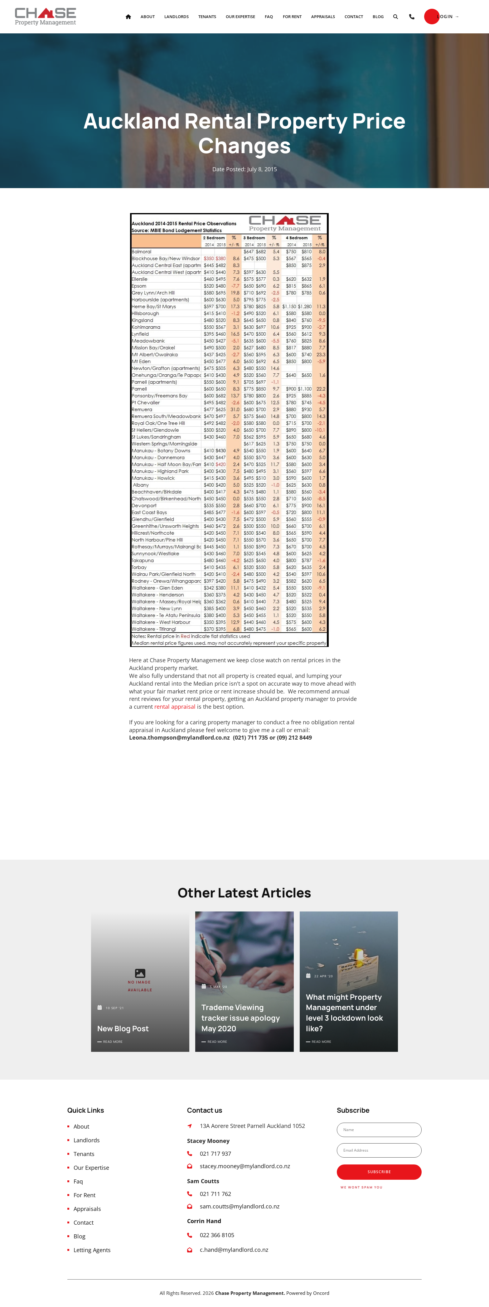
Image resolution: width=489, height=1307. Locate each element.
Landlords (176, 16)
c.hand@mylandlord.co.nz (234, 1249)
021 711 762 (215, 1194)
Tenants (207, 16)
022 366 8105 (218, 1235)
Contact (354, 16)
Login (432, 12)
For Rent (292, 16)
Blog (378, 16)
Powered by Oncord (307, 1293)
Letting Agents (92, 1250)
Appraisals (323, 16)
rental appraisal (175, 706)
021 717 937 (215, 1153)
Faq (269, 16)
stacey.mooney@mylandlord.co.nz (245, 1166)
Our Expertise (240, 16)
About (148, 16)
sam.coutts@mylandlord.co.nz (239, 1206)
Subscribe (379, 1171)
